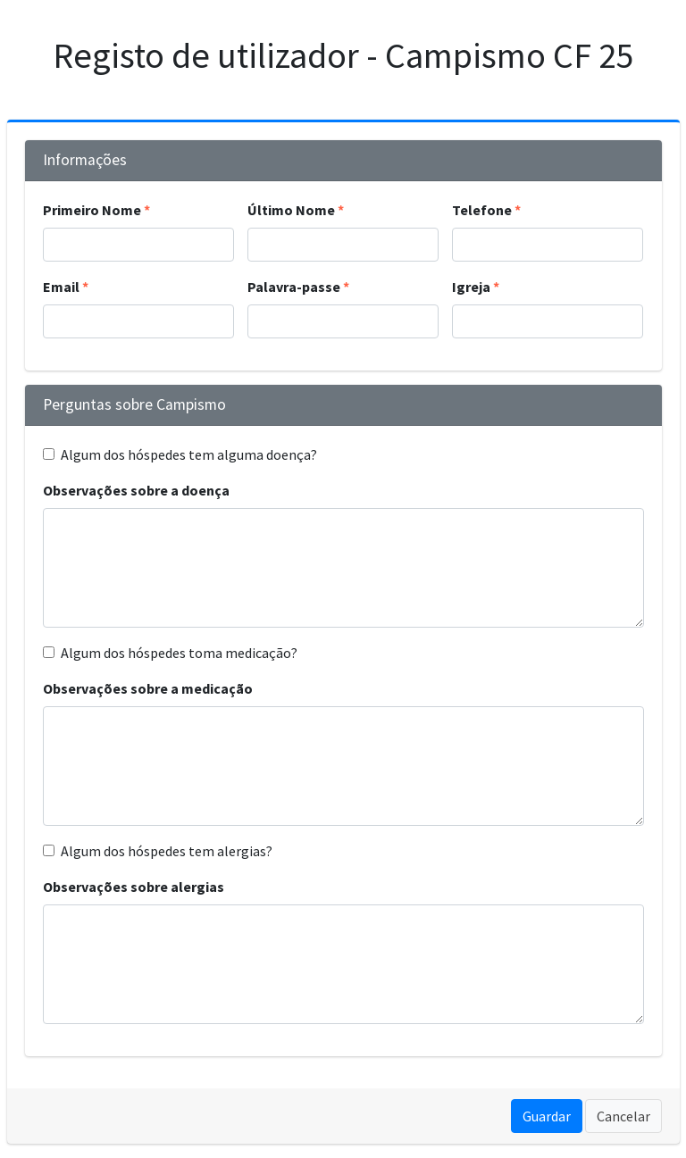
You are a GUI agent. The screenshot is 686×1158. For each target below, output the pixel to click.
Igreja (471, 287)
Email (61, 287)
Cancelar (623, 1116)
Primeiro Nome (92, 210)
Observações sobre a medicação (148, 688)
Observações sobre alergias (133, 887)
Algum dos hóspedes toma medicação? (179, 653)
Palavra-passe (293, 287)
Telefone (482, 210)
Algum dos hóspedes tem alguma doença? (189, 454)
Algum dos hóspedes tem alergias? (166, 851)
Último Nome (291, 210)
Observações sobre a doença (136, 490)
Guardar (547, 1116)
